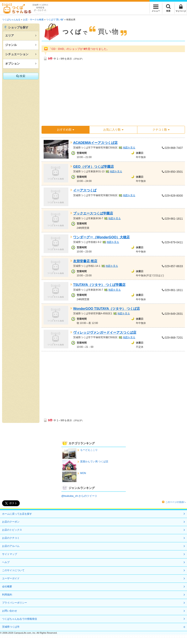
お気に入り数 (113, 129)
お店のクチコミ (11, 537)
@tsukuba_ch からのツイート (79, 495)
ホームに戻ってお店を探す (17, 513)
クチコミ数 (161, 129)
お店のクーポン (11, 521)
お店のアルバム (11, 546)
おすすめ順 (65, 129)
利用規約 (7, 594)
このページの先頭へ (175, 502)
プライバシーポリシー (14, 602)
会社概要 (7, 586)
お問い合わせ (9, 610)
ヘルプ (6, 562)
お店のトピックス (12, 529)
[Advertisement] (98, 94)
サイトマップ (9, 554)
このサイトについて (13, 570)
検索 (21, 76)
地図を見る (129, 147)
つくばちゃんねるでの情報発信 (19, 618)
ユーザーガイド (11, 578)
